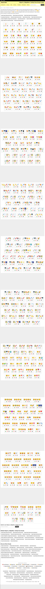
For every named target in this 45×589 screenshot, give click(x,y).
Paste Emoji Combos (35, 554)
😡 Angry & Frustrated (25, 564)
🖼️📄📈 (23, 304)
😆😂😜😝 (8, 399)
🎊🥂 (20, 77)
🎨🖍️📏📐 (8, 107)
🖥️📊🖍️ (7, 268)
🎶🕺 (19, 137)
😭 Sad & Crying (18, 564)
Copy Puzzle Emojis (33, 545)
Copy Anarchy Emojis (29, 572)
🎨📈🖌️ (21, 83)
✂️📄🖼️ (38, 513)
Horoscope (24, 4)
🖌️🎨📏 (8, 202)
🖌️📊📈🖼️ (21, 214)
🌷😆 (12, 35)
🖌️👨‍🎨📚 (37, 202)
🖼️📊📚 (22, 310)
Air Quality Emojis (33, 552)
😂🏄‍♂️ (41, 358)
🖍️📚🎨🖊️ (31, 256)
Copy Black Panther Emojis (34, 574)
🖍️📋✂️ (13, 256)
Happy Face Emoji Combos (5, 539)
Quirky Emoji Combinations (21, 571)
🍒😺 (26, 41)
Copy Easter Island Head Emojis (25, 554)
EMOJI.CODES (3, 0)
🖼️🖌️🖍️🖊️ (36, 322)
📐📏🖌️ (16, 185)
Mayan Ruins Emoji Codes (23, 549)
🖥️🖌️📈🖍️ (27, 268)
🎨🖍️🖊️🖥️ (18, 107)
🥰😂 (11, 53)
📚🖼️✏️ (31, 191)
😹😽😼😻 (27, 477)
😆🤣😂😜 (16, 405)
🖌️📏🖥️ (30, 214)
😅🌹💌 (38, 370)
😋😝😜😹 (23, 423)
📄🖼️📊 (40, 149)
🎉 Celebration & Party (37, 566)
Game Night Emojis (12, 547)
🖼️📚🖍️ (21, 316)
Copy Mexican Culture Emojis (38, 547)
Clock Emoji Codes (13, 572)
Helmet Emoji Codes (15, 574)
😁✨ (34, 358)
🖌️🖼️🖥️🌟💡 (26, 250)
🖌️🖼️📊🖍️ (8, 250)
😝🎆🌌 (33, 465)
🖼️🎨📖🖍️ (20, 298)
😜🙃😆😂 (25, 465)
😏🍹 (14, 429)
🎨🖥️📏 (14, 131)
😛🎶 (15, 453)
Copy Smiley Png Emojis (21, 18)
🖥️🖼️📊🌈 (37, 292)
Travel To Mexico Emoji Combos (16, 550)
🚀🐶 (39, 483)
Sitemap (36, 581)
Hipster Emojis (25, 577)
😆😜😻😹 (7, 405)
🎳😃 (12, 137)
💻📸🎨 (33, 149)
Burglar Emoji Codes (12, 571)
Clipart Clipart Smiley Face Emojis (6, 15)
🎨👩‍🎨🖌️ (6, 83)
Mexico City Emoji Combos (5, 549)
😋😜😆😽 (6, 423)
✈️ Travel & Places (14, 566)
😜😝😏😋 (37, 459)
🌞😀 (6, 35)
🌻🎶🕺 (33, 53)
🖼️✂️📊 (16, 352)
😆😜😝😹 (27, 399)
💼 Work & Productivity (29, 566)
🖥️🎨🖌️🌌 (30, 262)
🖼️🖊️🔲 (8, 322)
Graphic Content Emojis (4, 545)
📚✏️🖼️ (39, 191)
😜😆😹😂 (18, 459)
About (28, 4)
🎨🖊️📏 (29, 83)
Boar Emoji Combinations (21, 572)
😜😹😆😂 (15, 465)
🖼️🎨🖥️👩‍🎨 (5, 304)
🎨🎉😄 (37, 77)
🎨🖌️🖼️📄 (17, 101)
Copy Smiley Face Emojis (39, 537)
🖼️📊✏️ (30, 310)
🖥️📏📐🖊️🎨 (17, 268)
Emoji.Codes (10, 581)
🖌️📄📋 (5, 214)
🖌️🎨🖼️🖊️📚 (27, 202)
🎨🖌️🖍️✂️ (7, 101)
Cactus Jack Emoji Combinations (36, 576)
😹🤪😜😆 (37, 477)
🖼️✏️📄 (31, 352)
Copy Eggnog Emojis (28, 579)
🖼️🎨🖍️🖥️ (39, 298)
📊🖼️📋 (38, 155)
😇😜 (19, 411)
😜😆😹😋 (27, 459)
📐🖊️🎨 (23, 185)
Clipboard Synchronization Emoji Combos (7, 557)
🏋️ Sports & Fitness (21, 566)
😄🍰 (41, 364)
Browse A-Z (3, 4)
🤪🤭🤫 (38, 507)
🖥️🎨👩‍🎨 (12, 262)
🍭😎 (6, 47)
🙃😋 (32, 483)
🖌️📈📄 (13, 214)
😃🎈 (26, 364)
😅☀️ (8, 375)
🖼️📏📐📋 (13, 316)
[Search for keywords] (35, 5)
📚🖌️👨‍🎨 (23, 191)
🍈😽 (32, 35)
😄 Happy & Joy (12, 564)
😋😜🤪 (15, 423)
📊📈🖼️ (30, 155)
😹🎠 (29, 471)
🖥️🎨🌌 (4, 262)
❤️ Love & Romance (5, 564)
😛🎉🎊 (8, 453)
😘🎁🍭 (30, 429)
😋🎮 (29, 417)
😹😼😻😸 (8, 477)
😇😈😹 (12, 411)
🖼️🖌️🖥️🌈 (7, 346)
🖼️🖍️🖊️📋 (38, 346)
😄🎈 (14, 370)
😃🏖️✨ (33, 364)
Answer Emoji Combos (4, 547)
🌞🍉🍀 (19, 53)
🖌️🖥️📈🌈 (36, 238)
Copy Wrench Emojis (18, 552)
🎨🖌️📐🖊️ (22, 95)
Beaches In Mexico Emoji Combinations (35, 549)
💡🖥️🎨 (37, 143)
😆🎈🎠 (21, 375)
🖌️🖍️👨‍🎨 (8, 238)
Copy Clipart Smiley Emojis (5, 17)
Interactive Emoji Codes (20, 547)
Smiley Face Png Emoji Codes (18, 20)
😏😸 (26, 47)
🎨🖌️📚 (31, 95)
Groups (8, 4)
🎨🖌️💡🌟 (6, 89)
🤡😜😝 (23, 507)
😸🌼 (22, 471)
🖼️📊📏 (15, 310)
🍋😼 (6, 41)
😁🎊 (12, 358)
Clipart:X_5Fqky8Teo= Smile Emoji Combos (33, 18)
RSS (38, 581)
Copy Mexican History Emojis (5, 550)
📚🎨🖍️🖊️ (7, 191)
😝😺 (32, 47)
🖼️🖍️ (15, 346)
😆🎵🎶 (29, 375)
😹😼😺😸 (37, 471)
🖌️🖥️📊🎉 (9, 244)
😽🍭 (26, 483)
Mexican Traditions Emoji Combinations (7, 552)
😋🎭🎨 (21, 417)
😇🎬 (5, 411)
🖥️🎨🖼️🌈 (39, 262)
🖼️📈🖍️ (7, 310)
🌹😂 (19, 35)
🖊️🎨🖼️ (5, 197)
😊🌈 (26, 411)
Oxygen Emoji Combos (25, 552)
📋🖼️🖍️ (30, 161)
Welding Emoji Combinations (24, 574)
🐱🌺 (32, 137)
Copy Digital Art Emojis (39, 539)
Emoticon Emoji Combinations (29, 537)
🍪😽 (32, 41)
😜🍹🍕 (30, 453)
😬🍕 (16, 471)
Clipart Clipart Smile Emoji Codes (36, 17)
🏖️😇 (19, 47)
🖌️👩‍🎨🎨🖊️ (5, 208)
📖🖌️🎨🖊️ (39, 185)
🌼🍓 (40, 53)
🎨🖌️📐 (14, 95)
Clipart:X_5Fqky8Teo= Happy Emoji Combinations (9, 18)
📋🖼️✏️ (38, 161)
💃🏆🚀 (29, 143)
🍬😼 (39, 41)
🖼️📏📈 (4, 316)
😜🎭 (37, 453)
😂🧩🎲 (5, 364)
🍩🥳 (14, 77)
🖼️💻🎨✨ (15, 304)
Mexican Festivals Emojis (27, 550)
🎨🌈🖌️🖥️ (29, 77)
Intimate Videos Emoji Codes (14, 545)
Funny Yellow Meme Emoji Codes (34, 577)
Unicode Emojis (5, 571)
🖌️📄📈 (33, 208)
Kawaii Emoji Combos (38, 571)
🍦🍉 (7, 77)
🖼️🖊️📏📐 (30, 316)
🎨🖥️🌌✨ (5, 131)
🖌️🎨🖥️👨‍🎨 (17, 202)
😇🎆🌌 (39, 405)
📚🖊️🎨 (16, 191)
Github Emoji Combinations (24, 545)
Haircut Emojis (9, 574)
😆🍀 (14, 375)
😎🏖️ (7, 429)
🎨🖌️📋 (39, 89)
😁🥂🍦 (27, 358)
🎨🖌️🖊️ (39, 95)
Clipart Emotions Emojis (26, 17)
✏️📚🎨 (30, 519)
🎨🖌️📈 (24, 89)
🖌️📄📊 (40, 208)
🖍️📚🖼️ (39, 256)
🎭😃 (5, 137)
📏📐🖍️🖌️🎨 (6, 185)
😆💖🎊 (37, 375)
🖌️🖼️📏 (17, 250)
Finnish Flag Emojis (17, 576)
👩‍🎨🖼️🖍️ (8, 143)
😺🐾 (6, 483)
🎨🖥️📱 (21, 131)
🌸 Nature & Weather (7, 566)
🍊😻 (39, 35)
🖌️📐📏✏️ (38, 214)
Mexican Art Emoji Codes (36, 550)
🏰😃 (25, 137)
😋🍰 (14, 417)
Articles (14, 4)
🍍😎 (12, 41)
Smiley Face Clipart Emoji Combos (16, 17)
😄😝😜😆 (29, 370)
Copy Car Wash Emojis (9, 577)
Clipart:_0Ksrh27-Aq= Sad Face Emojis (7, 20)
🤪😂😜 (30, 507)
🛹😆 (6, 507)
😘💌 (38, 429)
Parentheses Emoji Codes (25, 576)
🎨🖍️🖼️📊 (37, 107)
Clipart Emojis (13, 539)
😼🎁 (19, 483)
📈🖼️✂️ (15, 155)
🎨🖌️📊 (32, 89)
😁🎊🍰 (19, 358)
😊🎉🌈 (33, 411)
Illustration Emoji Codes (20, 539)
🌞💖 (26, 53)
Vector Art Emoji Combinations (30, 539)
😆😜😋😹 (18, 399)
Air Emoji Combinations (29, 547)
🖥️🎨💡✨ (20, 262)
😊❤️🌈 (7, 417)
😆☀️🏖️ (25, 405)
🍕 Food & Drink (40, 564)
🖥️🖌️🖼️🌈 (37, 268)
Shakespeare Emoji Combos (8, 576)
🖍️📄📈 (5, 256)
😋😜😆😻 (37, 417)
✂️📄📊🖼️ (21, 513)
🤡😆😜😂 (14, 507)
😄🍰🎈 (7, 370)
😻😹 (12, 483)
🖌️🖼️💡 (37, 244)
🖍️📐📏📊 (21, 256)
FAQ (11, 4)
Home (2, 7)
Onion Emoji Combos (37, 572)
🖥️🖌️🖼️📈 (8, 292)
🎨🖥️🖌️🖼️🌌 (31, 131)
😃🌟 (12, 364)
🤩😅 (5, 53)
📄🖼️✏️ (7, 155)
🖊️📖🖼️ (13, 197)
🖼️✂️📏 (24, 352)
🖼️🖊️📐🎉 (39, 316)
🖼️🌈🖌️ (4, 298)
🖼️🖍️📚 (30, 346)
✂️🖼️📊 (22, 519)
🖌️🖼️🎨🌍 (28, 244)
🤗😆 (39, 47)
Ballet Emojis (7, 572)
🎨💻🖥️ (14, 83)
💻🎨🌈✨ (5, 149)
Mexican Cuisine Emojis (14, 549)
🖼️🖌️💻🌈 (26, 322)
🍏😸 (19, 41)
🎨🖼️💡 (40, 131)
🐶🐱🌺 (39, 137)
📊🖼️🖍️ (7, 161)
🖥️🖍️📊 (17, 292)
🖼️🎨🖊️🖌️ (30, 298)
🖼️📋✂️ (38, 310)
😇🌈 (32, 405)
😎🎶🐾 (39, 423)
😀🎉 (39, 352)
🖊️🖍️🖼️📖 (31, 197)
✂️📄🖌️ (30, 513)
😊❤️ (40, 411)
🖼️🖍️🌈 (22, 346)
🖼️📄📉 (31, 304)
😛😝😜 (22, 453)
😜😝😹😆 (6, 465)
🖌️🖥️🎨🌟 (26, 238)
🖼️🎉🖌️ (12, 298)
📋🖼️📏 (22, 161)
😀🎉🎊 (5, 358)
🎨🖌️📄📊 (16, 89)
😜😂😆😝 (8, 459)
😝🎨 (40, 465)
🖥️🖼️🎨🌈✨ (26, 292)
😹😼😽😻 (18, 477)
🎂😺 (12, 47)
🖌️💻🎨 (14, 208)
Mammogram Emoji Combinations (18, 579)
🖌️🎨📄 (39, 197)
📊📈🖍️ (22, 155)
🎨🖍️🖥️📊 (27, 107)
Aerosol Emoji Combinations (14, 554)
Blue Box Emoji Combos (18, 577)
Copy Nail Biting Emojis (30, 571)
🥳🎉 (7, 513)
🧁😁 (13, 513)
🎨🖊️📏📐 (38, 83)
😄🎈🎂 (21, 370)
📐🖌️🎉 (31, 185)
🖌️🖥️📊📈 (18, 244)
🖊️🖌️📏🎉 (21, 197)
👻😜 (15, 143)
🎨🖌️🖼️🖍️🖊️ (36, 101)
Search (42, 4)
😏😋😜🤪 (22, 429)
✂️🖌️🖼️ (15, 519)
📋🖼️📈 (15, 161)
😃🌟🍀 (19, 364)
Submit (17, 526)
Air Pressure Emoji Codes (5, 554)
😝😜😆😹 (7, 471)
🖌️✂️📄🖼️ (37, 250)
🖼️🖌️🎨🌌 (17, 322)
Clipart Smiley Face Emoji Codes (18, 15)
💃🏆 (22, 143)
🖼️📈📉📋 (39, 304)
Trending (18, 4)
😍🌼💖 (32, 423)
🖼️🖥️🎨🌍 (7, 352)
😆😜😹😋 (37, 399)
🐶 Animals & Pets (33, 564)
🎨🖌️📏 (6, 95)
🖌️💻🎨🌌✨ (23, 208)
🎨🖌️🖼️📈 (26, 101)
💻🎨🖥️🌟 (24, 149)
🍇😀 (26, 35)
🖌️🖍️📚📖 (17, 238)
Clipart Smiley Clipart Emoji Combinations (30, 15)
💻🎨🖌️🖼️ (15, 149)
